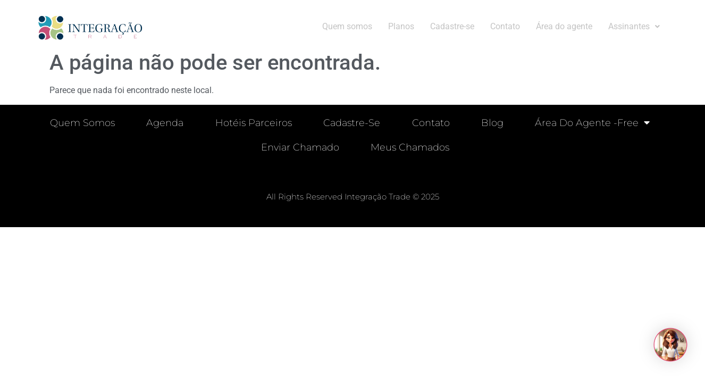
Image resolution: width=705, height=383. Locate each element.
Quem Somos (81, 123)
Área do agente (564, 26)
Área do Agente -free (593, 123)
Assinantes (634, 26)
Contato (505, 26)
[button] (634, 26)
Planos (401, 26)
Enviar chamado (300, 147)
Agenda (164, 123)
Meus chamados (410, 147)
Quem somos (347, 26)
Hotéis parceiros (253, 123)
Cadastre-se (452, 26)
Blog (493, 123)
